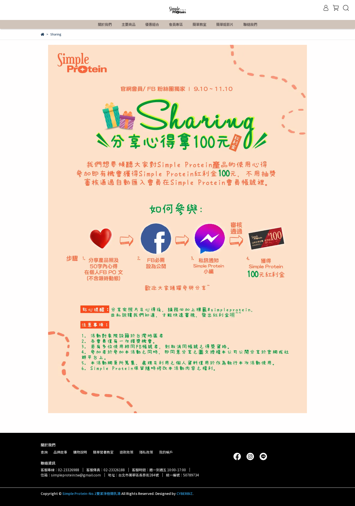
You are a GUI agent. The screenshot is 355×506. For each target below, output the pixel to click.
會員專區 (176, 24)
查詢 (44, 452)
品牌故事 (60, 452)
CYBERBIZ (185, 493)
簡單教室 (199, 24)
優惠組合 (152, 24)
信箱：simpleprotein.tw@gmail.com (71, 474)
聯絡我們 (250, 24)
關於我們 (105, 24)
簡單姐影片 (224, 24)
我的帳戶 (166, 452)
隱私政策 (146, 452)
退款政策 (126, 452)
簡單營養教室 (103, 452)
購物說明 (80, 452)
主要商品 (128, 24)
